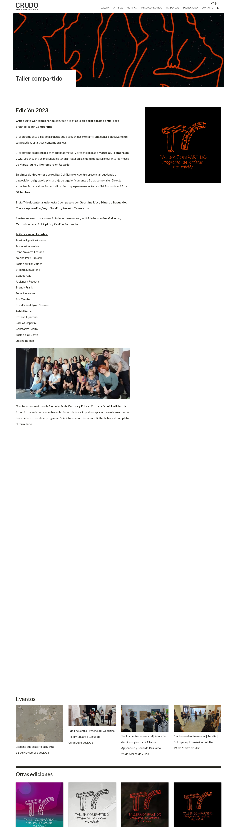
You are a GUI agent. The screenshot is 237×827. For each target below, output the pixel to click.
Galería (105, 7)
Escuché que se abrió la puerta (35, 746)
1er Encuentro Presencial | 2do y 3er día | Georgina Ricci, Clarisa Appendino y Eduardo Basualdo (144, 742)
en (217, 3)
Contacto (207, 7)
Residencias (172, 7)
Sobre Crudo (190, 7)
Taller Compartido (151, 7)
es (212, 3)
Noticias (132, 7)
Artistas (118, 7)
